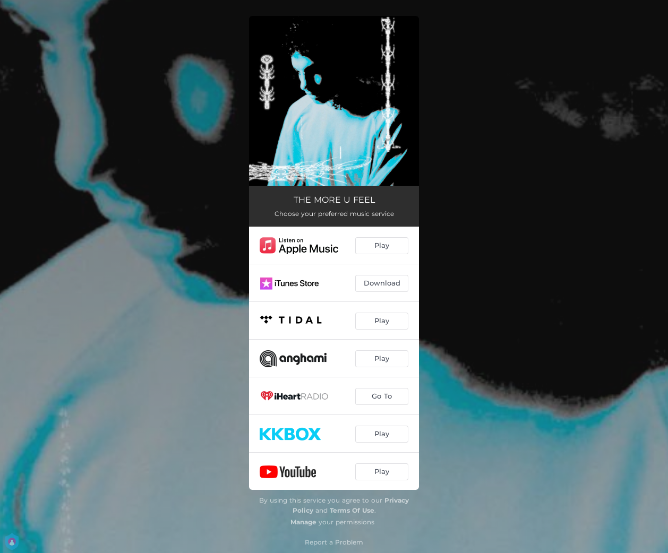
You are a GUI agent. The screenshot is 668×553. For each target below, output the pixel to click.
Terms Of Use (352, 510)
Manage (303, 522)
